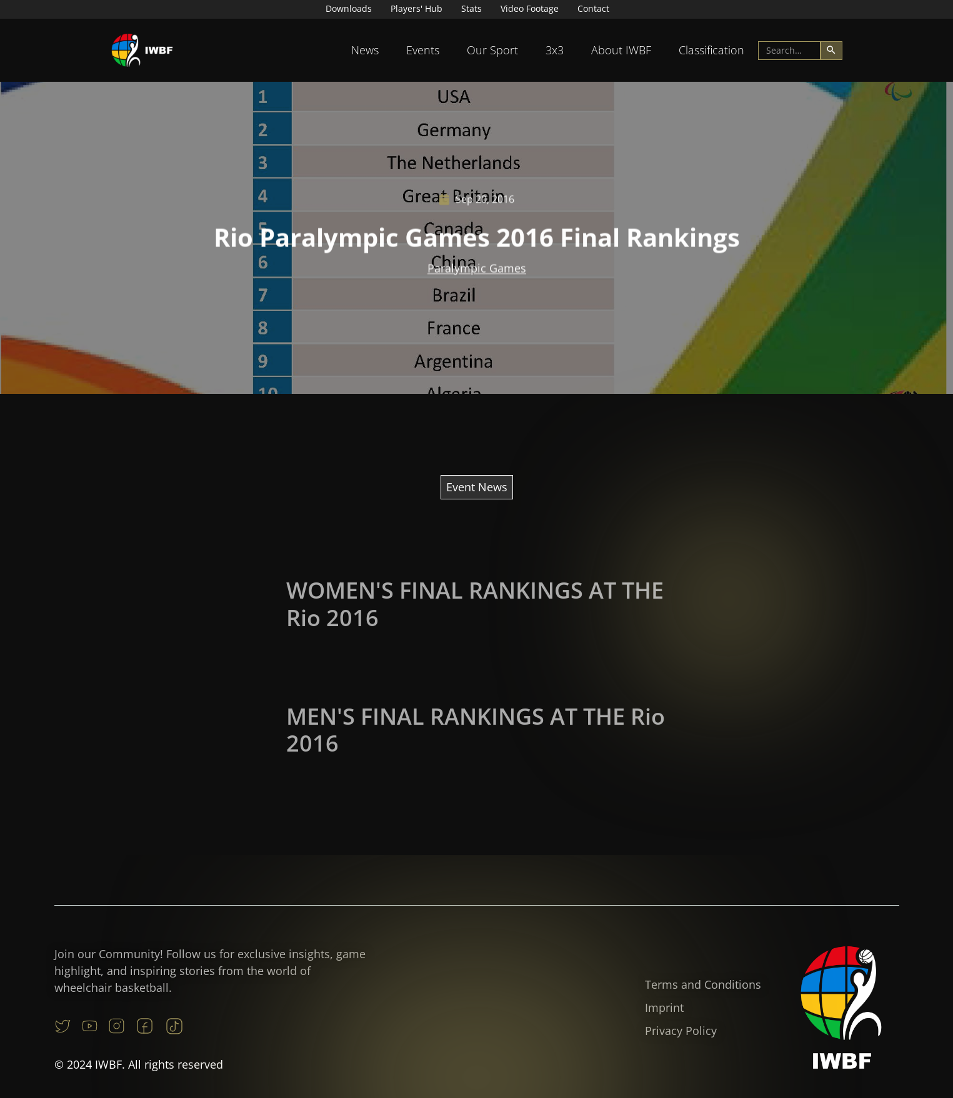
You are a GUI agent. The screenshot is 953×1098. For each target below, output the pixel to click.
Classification (711, 49)
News (365, 49)
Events (422, 49)
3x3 (555, 49)
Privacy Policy (681, 1030)
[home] (142, 50)
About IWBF (621, 49)
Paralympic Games (476, 269)
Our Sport (492, 49)
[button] (364, 50)
